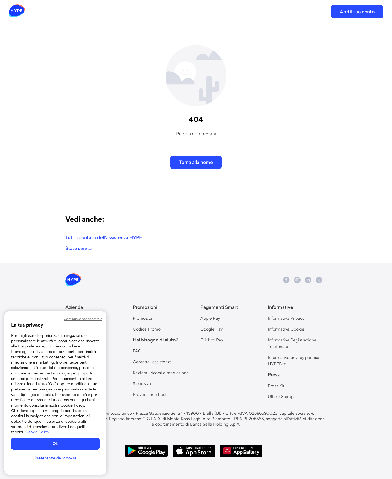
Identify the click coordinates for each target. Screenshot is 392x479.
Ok (55, 443)
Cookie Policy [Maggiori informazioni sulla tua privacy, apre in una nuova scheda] (37, 431)
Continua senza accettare (83, 319)
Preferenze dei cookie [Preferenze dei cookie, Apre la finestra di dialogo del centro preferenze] (55, 458)
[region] (55, 393)
